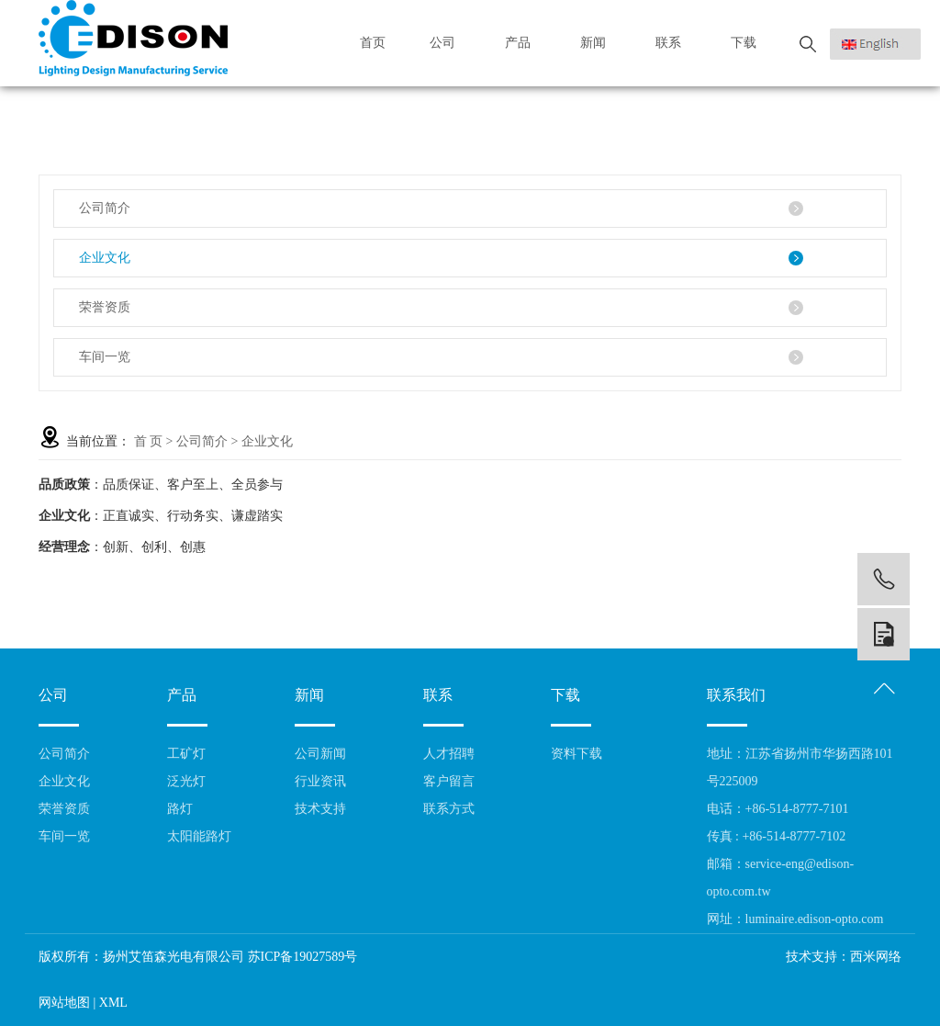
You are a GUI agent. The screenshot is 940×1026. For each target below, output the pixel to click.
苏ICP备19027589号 (303, 957)
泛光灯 (186, 781)
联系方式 (449, 809)
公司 (447, 43)
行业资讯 (320, 781)
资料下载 (576, 754)
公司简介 (104, 208)
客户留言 (449, 781)
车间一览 (104, 357)
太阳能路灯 (199, 836)
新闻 (598, 43)
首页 (373, 43)
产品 (523, 43)
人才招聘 (449, 754)
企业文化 (104, 258)
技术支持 (320, 809)
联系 (673, 43)
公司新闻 (320, 754)
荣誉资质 (104, 307)
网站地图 (64, 1002)
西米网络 (875, 957)
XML (113, 1002)
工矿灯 (186, 754)
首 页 (148, 441)
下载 (749, 43)
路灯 (180, 809)
